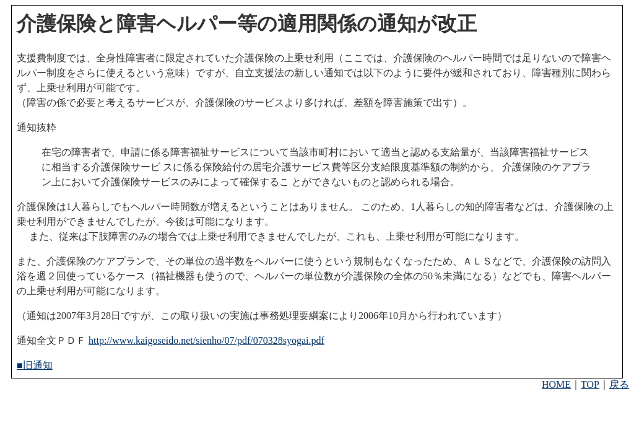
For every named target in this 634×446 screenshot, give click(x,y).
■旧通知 (35, 365)
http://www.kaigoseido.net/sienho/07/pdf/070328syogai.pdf (206, 340)
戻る (619, 384)
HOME (556, 384)
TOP (590, 384)
